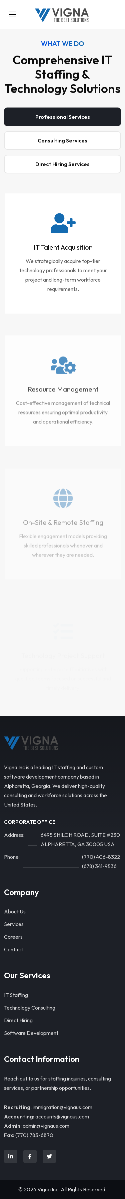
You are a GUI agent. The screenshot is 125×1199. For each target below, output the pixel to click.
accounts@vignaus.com (62, 1116)
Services (14, 924)
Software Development (31, 1033)
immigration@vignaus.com (62, 1107)
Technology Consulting (29, 1007)
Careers (13, 936)
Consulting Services (62, 140)
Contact (13, 949)
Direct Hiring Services (62, 164)
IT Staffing (16, 995)
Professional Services (62, 117)
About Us (15, 911)
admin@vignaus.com (46, 1125)
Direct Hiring (18, 1020)
